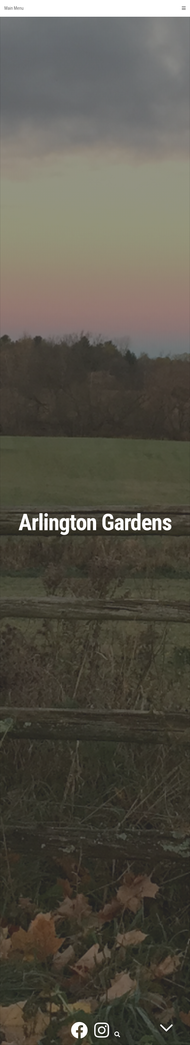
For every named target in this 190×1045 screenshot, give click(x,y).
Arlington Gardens (95, 522)
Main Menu (95, 8)
